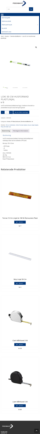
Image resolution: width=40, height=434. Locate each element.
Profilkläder (6, 21)
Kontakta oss (6, 32)
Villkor (4, 28)
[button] (36, 47)
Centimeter (12, 125)
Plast (2, 127)
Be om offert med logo (21, 112)
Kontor (7, 36)
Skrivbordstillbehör (15, 36)
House (29, 125)
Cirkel (17, 125)
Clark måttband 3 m (20, 341)
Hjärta (25, 125)
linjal (33, 125)
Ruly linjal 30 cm (20, 279)
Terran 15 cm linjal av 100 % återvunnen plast (20, 218)
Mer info (21, 222)
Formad (21, 125)
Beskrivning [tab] (6, 131)
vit (32, 121)
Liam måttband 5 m (20, 402)
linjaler (36, 125)
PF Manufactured (15, 121)
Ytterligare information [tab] (20, 131)
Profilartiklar (20, 25)
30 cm (7, 125)
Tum (10, 127)
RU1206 (6, 127)
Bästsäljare (6, 18)
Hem (2, 36)
